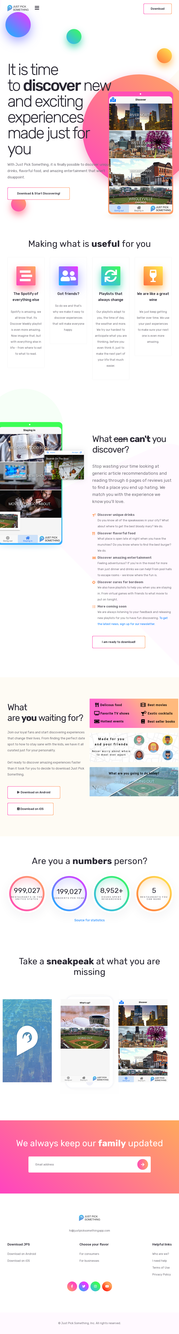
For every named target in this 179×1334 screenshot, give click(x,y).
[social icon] (72, 1286)
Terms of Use (161, 1267)
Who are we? (160, 1254)
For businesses (89, 1260)
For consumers (89, 1254)
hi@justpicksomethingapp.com (89, 1230)
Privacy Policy (161, 1274)
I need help (159, 1260)
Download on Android (21, 1254)
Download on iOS (18, 1260)
